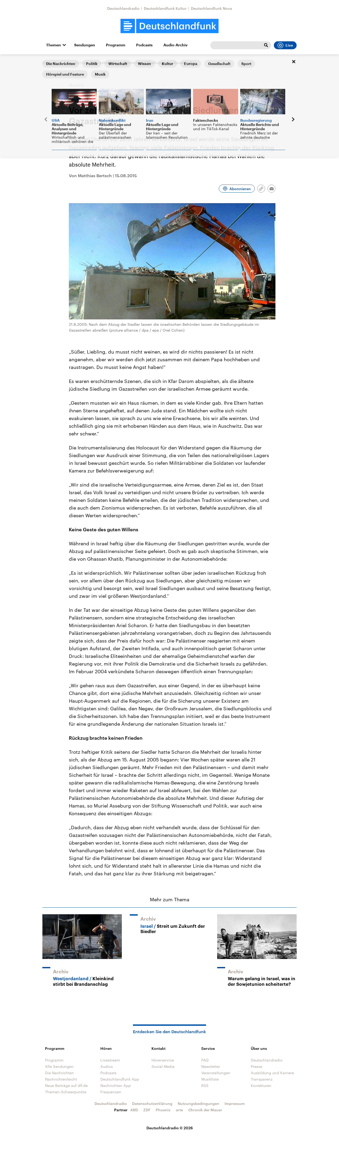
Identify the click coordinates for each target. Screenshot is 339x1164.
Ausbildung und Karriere (272, 1073)
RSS (204, 1085)
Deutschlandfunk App (119, 1079)
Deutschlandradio (123, 8)
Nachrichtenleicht (61, 1079)
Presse (256, 1066)
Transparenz (262, 1079)
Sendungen (84, 45)
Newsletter (210, 1066)
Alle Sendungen (59, 1066)
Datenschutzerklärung (152, 1103)
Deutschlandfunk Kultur (165, 8)
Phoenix (163, 1110)
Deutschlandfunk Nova (211, 8)
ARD (134, 1110)
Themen (53, 45)
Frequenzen (110, 1092)
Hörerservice (162, 1060)
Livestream (110, 1060)
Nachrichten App (115, 1085)
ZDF (146, 1110)
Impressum (235, 1103)
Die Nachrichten (59, 1073)
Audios (106, 1066)
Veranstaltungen (215, 1073)
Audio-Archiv (175, 45)
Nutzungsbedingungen (198, 1103)
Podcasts (144, 45)
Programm (115, 45)
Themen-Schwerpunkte (65, 1092)
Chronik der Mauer (205, 1110)
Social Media (163, 1066)
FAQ (205, 1060)
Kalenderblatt (76, 62)
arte (179, 1110)
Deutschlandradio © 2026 (169, 1128)
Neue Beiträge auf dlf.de (66, 1085)
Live (285, 45)
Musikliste (210, 1079)
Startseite (50, 62)
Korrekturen (261, 1085)
